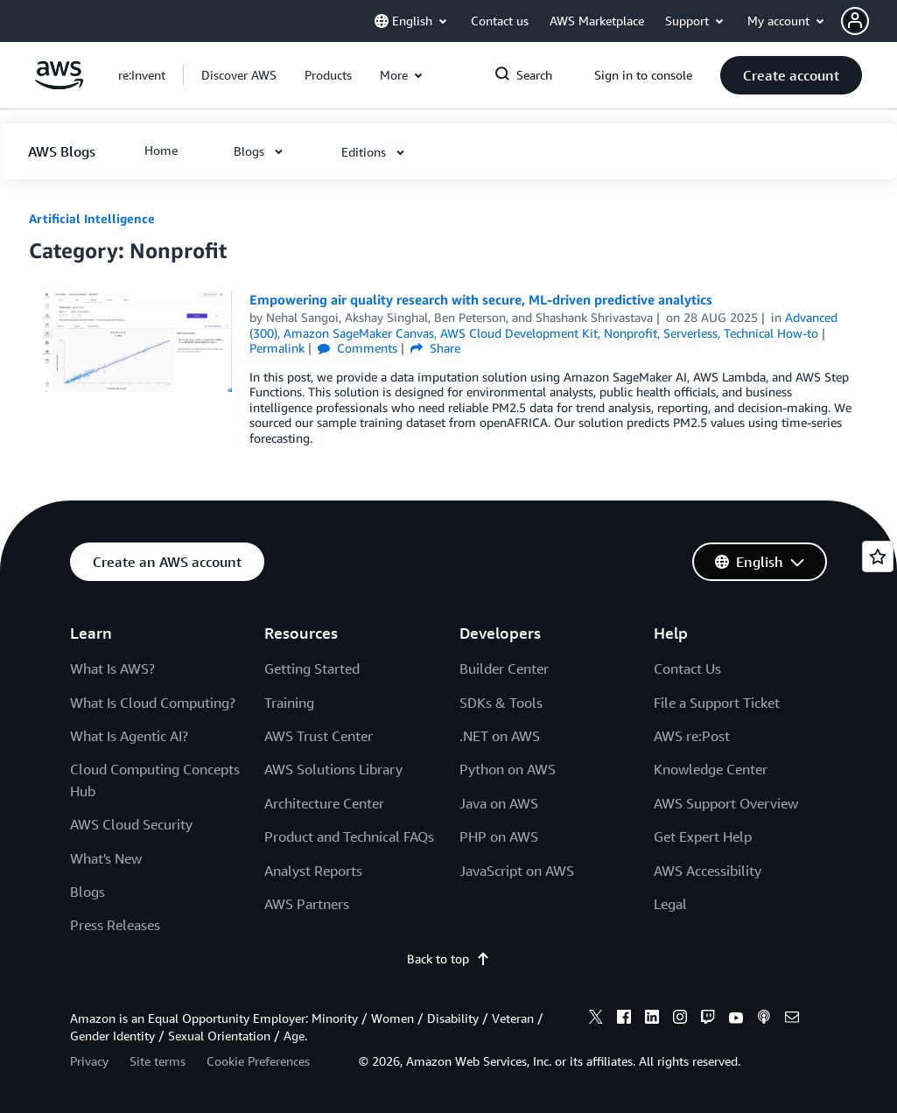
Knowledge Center (710, 769)
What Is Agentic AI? (129, 736)
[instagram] (680, 1019)
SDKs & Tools (501, 702)
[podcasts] (764, 1019)
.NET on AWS (499, 736)
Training (289, 702)
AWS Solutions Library (333, 769)
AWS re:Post (692, 736)
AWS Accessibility (707, 870)
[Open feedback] (877, 556)
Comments (357, 347)
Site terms (158, 1061)
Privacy (89, 1061)
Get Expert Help (703, 836)
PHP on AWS (498, 836)
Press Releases (115, 925)
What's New (106, 858)
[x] (596, 1019)
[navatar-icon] (855, 21)
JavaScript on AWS (516, 870)
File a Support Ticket (717, 702)
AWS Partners (306, 904)
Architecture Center (324, 803)
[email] (792, 1019)
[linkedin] (652, 1019)
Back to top (448, 958)
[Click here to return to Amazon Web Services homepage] (59, 84)
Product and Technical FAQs (349, 836)
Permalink (277, 347)
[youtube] (736, 1019)
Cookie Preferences (258, 1061)
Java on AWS (498, 803)
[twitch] (708, 1019)
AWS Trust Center (318, 736)
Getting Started (312, 668)
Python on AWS (507, 769)
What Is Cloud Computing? (152, 702)
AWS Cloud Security (131, 824)
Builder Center (504, 668)
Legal (670, 904)
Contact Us (687, 668)
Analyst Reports (313, 870)
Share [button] (435, 347)
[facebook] (624, 1019)
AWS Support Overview (726, 803)
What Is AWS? (112, 668)
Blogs (87, 891)
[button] (869, 21)
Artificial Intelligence (92, 218)
